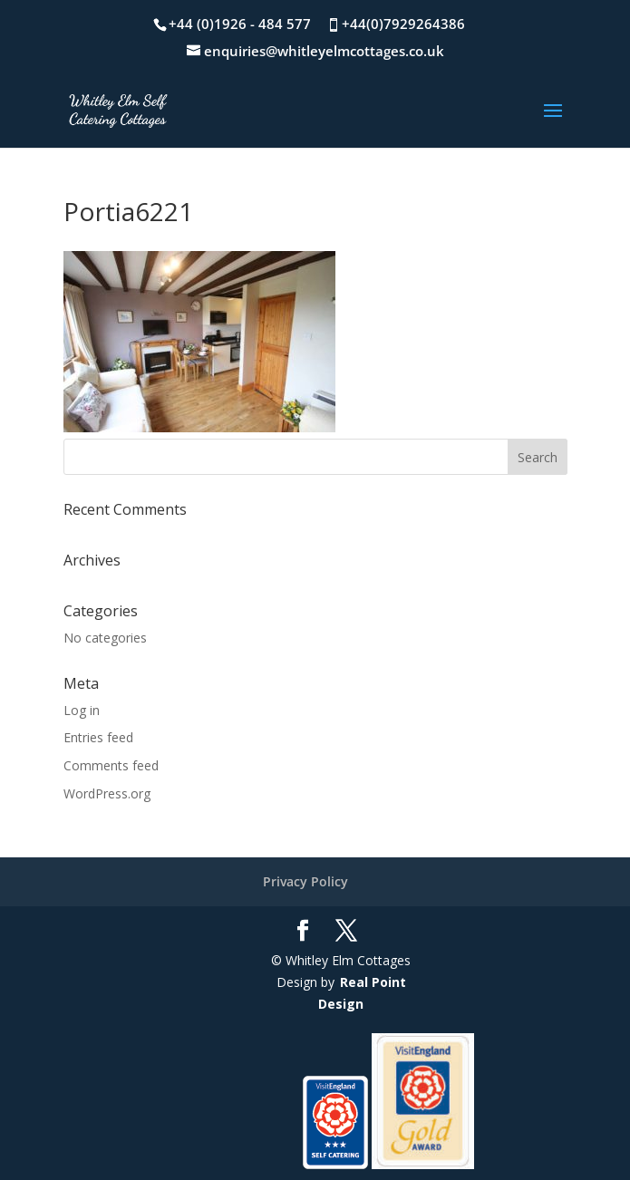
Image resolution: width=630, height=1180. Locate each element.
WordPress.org (106, 793)
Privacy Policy (305, 881)
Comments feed (111, 765)
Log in (81, 710)
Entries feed (98, 737)
